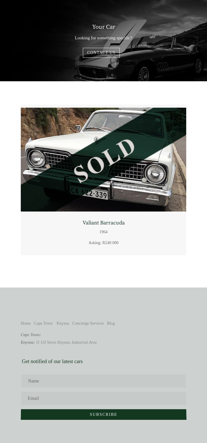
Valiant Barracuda (104, 222)
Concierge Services (88, 323)
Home (26, 323)
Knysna (63, 323)
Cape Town (43, 323)
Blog (111, 323)
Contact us (101, 52)
